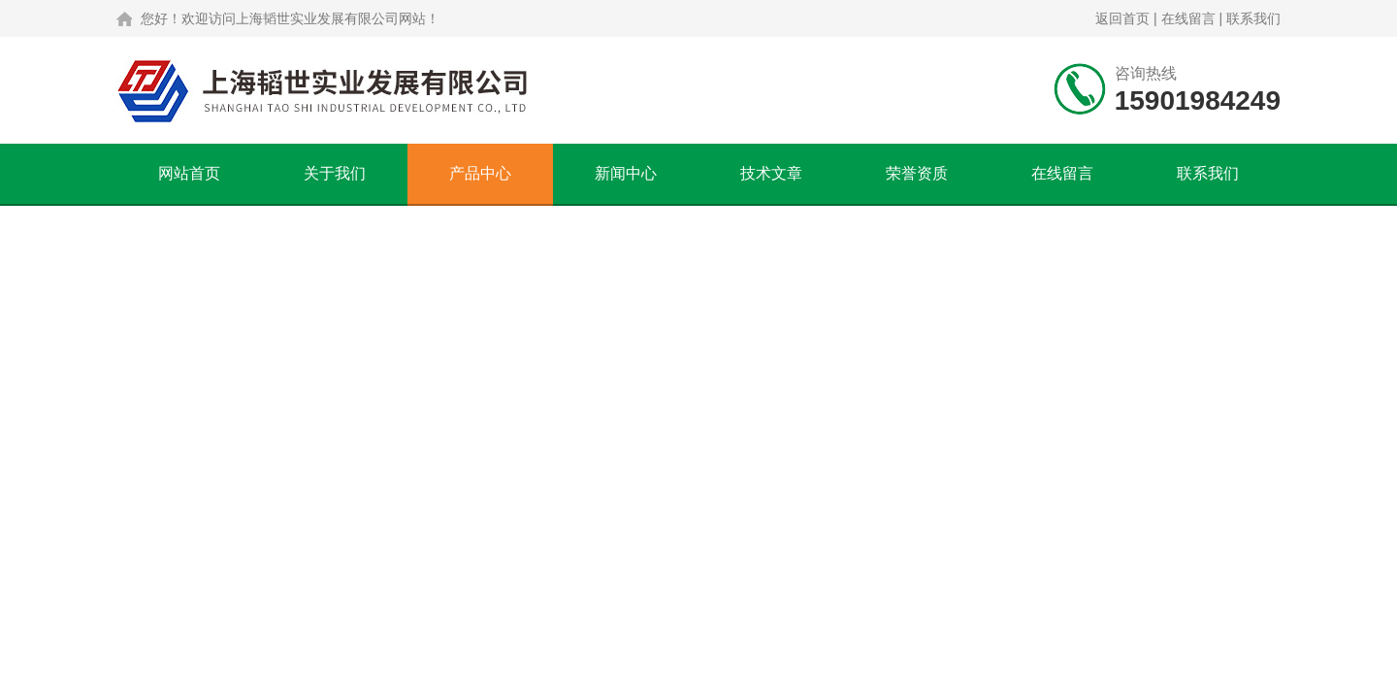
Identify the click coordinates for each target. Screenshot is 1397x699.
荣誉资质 (917, 173)
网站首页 (189, 173)
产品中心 (480, 173)
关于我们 (335, 173)
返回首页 (1122, 18)
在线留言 (1188, 18)
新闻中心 (626, 173)
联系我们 (1253, 18)
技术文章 (771, 173)
